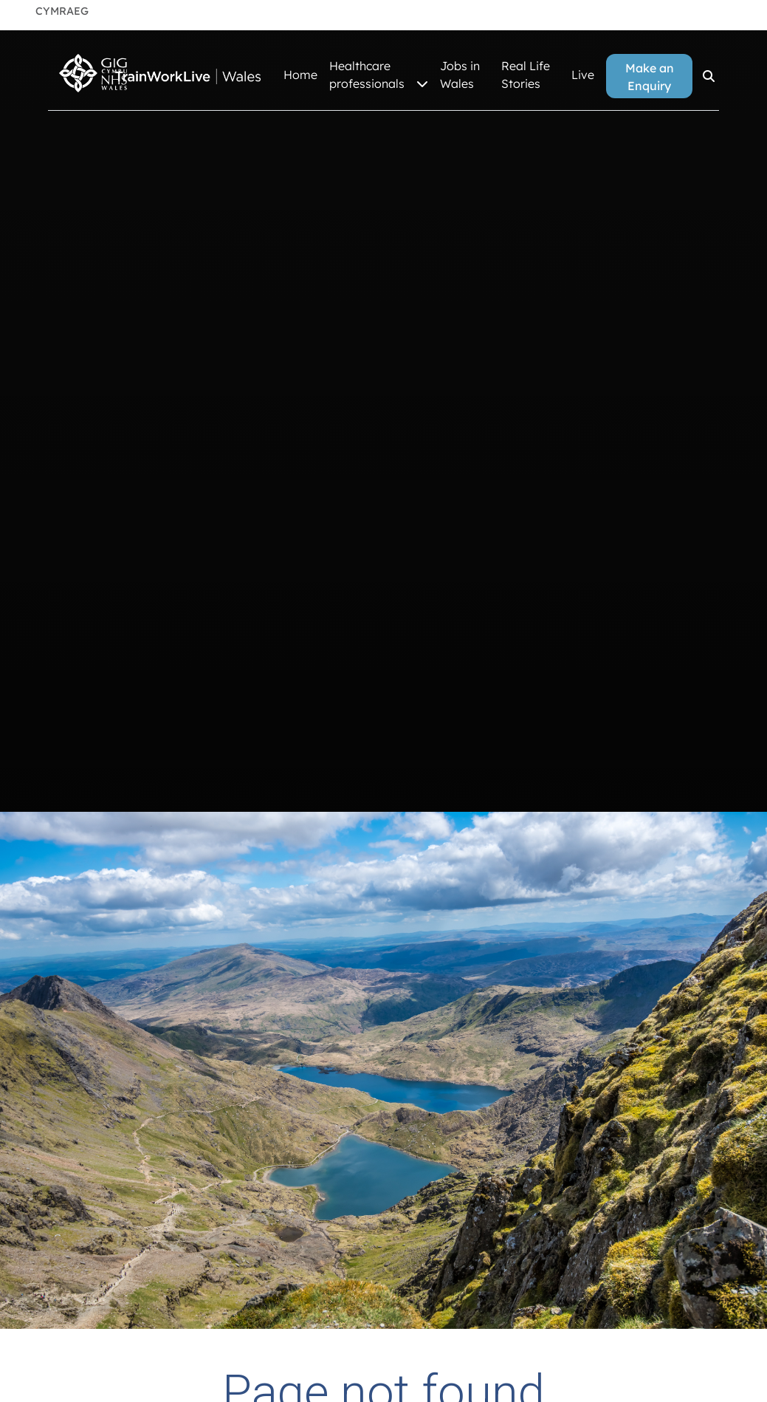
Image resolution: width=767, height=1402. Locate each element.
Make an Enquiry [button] (649, 77)
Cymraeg (62, 11)
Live (582, 74)
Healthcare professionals (378, 75)
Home (300, 74)
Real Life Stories (525, 74)
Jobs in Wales (460, 74)
